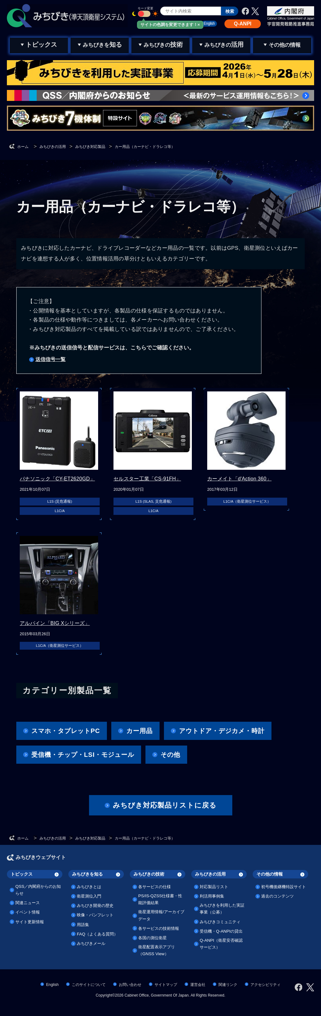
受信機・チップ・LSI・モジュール (82, 754)
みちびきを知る (87, 874)
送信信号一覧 (50, 359)
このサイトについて (89, 984)
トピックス (22, 874)
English (52, 984)
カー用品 (139, 730)
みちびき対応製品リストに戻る (165, 805)
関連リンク (227, 984)
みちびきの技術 (149, 874)
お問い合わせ (130, 984)
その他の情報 (269, 874)
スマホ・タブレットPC (65, 730)
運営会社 (197, 984)
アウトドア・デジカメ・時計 (222, 730)
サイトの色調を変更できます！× (170, 24)
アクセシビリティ (265, 984)
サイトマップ (166, 984)
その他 (170, 754)
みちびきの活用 (210, 874)
